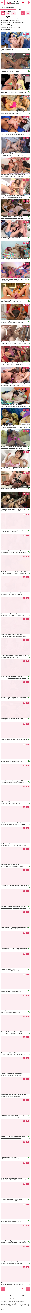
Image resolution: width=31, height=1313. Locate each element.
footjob (8, 301)
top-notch (18, 824)
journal (16, 573)
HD (28, 13)
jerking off (12, 573)
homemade (11, 259)
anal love (8, 1054)
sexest (8, 719)
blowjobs (17, 1263)
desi (2, 531)
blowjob (11, 719)
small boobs (12, 1033)
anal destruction (22, 134)
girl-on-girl (15, 510)
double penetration (13, 636)
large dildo (3, 1242)
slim (14, 155)
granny (15, 1012)
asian (17, 197)
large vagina (20, 385)
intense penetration (5, 657)
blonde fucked (14, 928)
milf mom (13, 50)
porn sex (20, 761)
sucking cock (19, 908)
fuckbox (2, 949)
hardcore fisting (20, 928)
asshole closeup (5, 20)
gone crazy (18, 1054)
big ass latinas (12, 552)
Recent (8, 13)
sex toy (10, 92)
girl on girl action (4, 1263)
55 (23, 1288)
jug (5, 50)
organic (19, 1117)
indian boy (3, 1096)
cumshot (18, 1096)
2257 (2, 1298)
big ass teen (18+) (5, 552)
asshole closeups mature (16, 18)
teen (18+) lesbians (5, 1033)
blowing (16, 991)
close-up (3, 468)
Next (28, 1289)
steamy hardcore (4, 448)
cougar (25, 427)
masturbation (4, 301)
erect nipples (16, 364)
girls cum (13, 615)
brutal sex (3, 1012)
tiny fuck (24, 343)
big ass (2, 50)
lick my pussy (9, 489)
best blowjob (3, 970)
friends (6, 949)
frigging (2, 698)
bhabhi (16, 531)
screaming (14, 1075)
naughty (20, 343)
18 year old (11, 1012)
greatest (24, 908)
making (12, 991)
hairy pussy (19, 1179)
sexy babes (24, 1179)
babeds (10, 238)
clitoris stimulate (4, 385)
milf (8, 259)
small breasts (21, 782)
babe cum (17, 615)
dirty (2, 510)
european (8, 134)
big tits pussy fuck (17, 594)
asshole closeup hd (14, 20)
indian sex (21, 887)
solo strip (14, 698)
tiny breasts (11, 385)
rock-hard (3, 928)
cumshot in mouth (19, 845)
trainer (2, 343)
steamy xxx (3, 824)
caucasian (9, 1179)
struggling (10, 949)
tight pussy (15, 448)
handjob (8, 1117)
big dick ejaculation (15, 280)
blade (17, 489)
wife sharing (22, 280)
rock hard (23, 866)
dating (14, 489)
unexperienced (17, 719)
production (3, 113)
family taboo (3, 259)
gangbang (3, 197)
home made (3, 719)
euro (2, 238)
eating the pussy (13, 218)
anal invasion (4, 866)
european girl (13, 406)
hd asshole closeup (18, 25)
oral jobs (11, 594)
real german (21, 113)
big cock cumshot (20, 322)
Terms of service (14, 1295)
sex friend (22, 949)
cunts (15, 1117)
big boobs (16, 259)
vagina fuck (22, 615)
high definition (10, 155)
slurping (2, 1284)
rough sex (13, 322)
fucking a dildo (14, 1200)
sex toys (16, 385)
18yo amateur (23, 406)
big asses (9, 866)
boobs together (16, 949)
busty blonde (10, 782)
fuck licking (23, 594)
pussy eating (3, 740)
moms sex (9, 1075)
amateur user (4, 176)
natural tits (3, 364)
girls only (19, 1158)
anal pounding (18, 1138)
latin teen (8, 406)
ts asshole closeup (5, 27)
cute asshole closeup (16, 27)
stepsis (17, 406)
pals (2, 71)
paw (16, 1158)
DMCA (23, 1295)
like (10, 761)
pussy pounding (22, 573)
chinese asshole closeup (18, 22)
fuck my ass (3, 636)
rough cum (5, 238)
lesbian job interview (5, 218)
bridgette (3, 991)
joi (13, 301)
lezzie (20, 803)
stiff (7, 636)
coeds (12, 1242)
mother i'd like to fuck (5, 280)
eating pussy (20, 218)
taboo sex (3, 406)
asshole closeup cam (6, 22)
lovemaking (9, 908)
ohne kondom (10, 176)
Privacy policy (10, 1298)
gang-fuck (3, 803)
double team (19, 970)
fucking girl (8, 50)
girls (7, 824)
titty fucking (7, 1284)
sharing (11, 364)
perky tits (20, 448)
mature (14, 908)
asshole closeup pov (5, 29)
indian (9, 887)
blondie (13, 238)
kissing (13, 92)
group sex (23, 176)
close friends (16, 71)
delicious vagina (17, 1242)
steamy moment (12, 824)
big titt (19, 678)
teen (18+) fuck (15, 866)
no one (11, 71)
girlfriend (7, 761)
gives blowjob (4, 1179)
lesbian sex (11, 427)
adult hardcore (15, 761)
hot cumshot (11, 678)
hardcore (14, 1096)
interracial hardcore (14, 134)
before (20, 489)
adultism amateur (10, 113)
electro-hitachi (19, 92)
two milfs (7, 1221)
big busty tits (17, 427)
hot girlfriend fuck (5, 427)
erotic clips (23, 824)
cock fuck (7, 845)
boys (11, 1096)
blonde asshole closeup (6, 25)
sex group (16, 803)
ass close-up (3, 1117)
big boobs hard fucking (6, 322)
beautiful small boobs (5, 615)
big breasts (15, 782)
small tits (23, 1054)
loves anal (3, 1054)
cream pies (20, 1200)
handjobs (5, 510)
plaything (24, 1242)
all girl (7, 803)
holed (10, 1221)
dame (19, 1012)
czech (24, 636)
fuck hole (11, 448)
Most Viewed (13, 13)
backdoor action (14, 887)
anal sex (8, 364)
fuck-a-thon (11, 803)
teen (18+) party (17, 176)
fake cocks (8, 1242)
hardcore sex (19, 50)
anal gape (14, 740)
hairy (7, 887)
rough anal (3, 134)
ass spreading (12, 1263)
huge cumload (15, 343)
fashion (19, 991)
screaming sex (20, 1075)
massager (24, 92)
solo (14, 1158)
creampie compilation (5, 1200)
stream (2, 594)
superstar (3, 761)
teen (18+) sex (19, 1033)
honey (17, 238)
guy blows (24, 678)
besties (4, 71)
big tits (21, 427)
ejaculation (18, 552)
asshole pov (7, 573)
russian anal (3, 155)
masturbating (4, 782)
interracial (12, 1138)
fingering (21, 1263)
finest (21, 719)
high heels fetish (8, 698)
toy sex (20, 197)
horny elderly (12, 657)
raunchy (2, 573)
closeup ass (8, 197)
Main (2, 7)
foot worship (7, 1138)
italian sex (3, 887)
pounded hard (4, 908)
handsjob (16, 113)
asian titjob (7, 468)
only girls (10, 1158)
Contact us (3, 1295)
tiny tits (8, 71)
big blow (16, 678)
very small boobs (19, 155)
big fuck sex (3, 489)
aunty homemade (19, 1284)
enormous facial (7, 343)
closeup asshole (17, 301)
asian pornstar (20, 468)
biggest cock (12, 845)
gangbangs (10, 510)
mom (25, 845)
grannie (2, 845)
